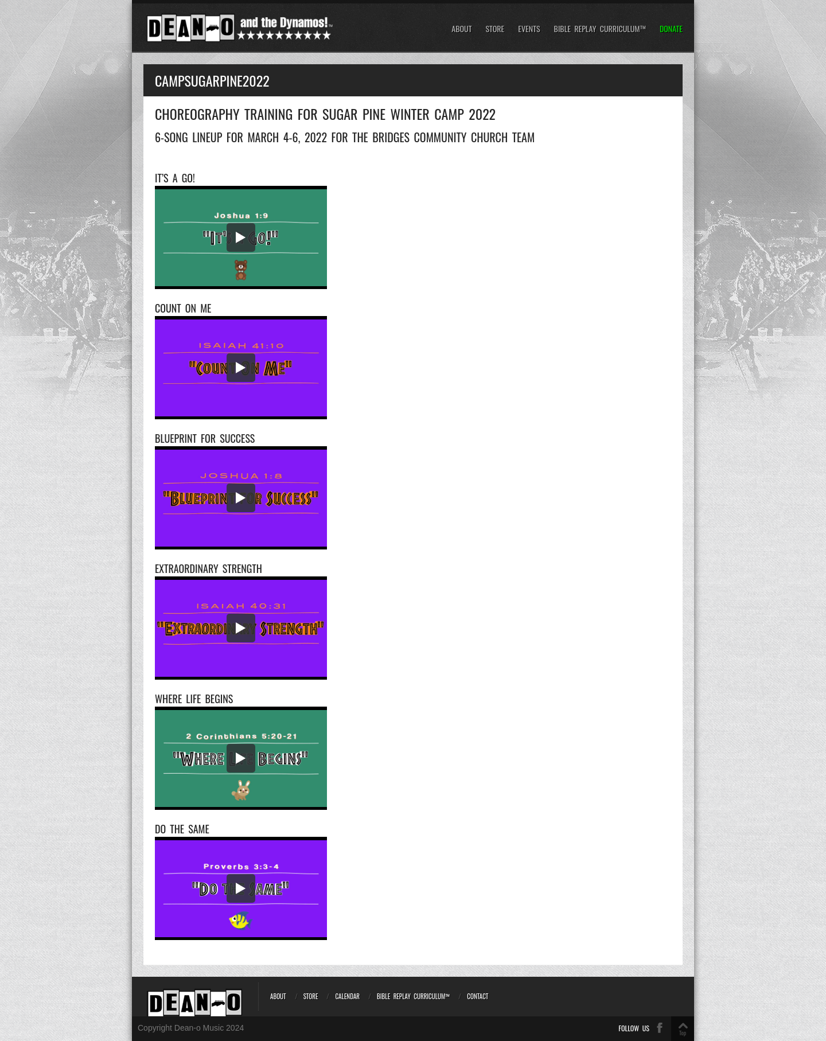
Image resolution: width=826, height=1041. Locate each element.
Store (494, 29)
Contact (477, 996)
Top (682, 1032)
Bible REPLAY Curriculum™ (600, 29)
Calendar (347, 996)
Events (529, 29)
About (461, 29)
